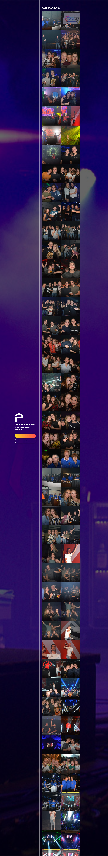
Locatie (25, 441)
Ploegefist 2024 (25, 424)
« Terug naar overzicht (47, 838)
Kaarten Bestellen (25, 436)
